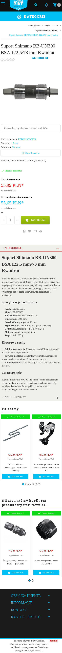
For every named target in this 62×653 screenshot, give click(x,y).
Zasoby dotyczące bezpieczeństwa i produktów (26, 128)
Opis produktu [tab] (12, 248)
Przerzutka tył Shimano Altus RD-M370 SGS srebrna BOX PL (46, 467)
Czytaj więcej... (35, 650)
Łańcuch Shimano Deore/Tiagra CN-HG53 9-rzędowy (15, 467)
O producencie (31, 153)
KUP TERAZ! (35, 220)
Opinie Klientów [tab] (14, 397)
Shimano (16, 147)
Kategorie (35, 16)
